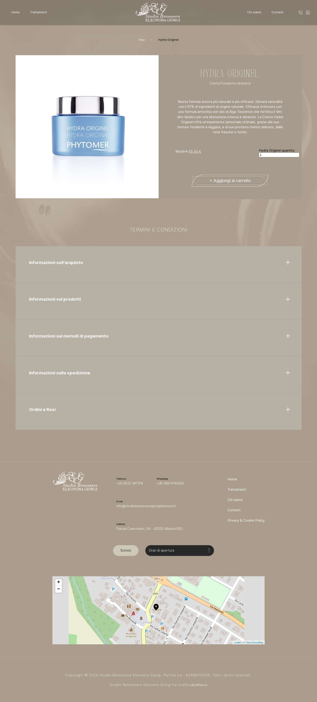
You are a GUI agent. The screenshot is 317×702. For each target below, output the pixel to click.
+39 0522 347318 (129, 483)
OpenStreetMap (255, 642)
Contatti (277, 12)
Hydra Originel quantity (277, 150)
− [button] (58, 589)
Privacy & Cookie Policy (246, 520)
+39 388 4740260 (170, 483)
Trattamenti (38, 12)
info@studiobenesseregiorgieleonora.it (146, 506)
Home (15, 12)
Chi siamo (254, 12)
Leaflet (237, 642)
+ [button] (58, 582)
